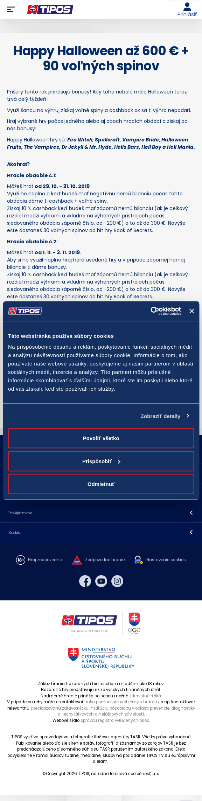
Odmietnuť (101, 484)
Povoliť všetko (101, 438)
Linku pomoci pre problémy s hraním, (122, 702)
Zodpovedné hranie (105, 560)
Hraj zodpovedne (45, 560)
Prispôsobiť (101, 461)
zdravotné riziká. (145, 696)
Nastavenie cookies (166, 560)
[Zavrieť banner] (191, 310)
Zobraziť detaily (161, 416)
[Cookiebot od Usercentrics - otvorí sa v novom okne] (150, 311)
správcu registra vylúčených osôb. (115, 720)
